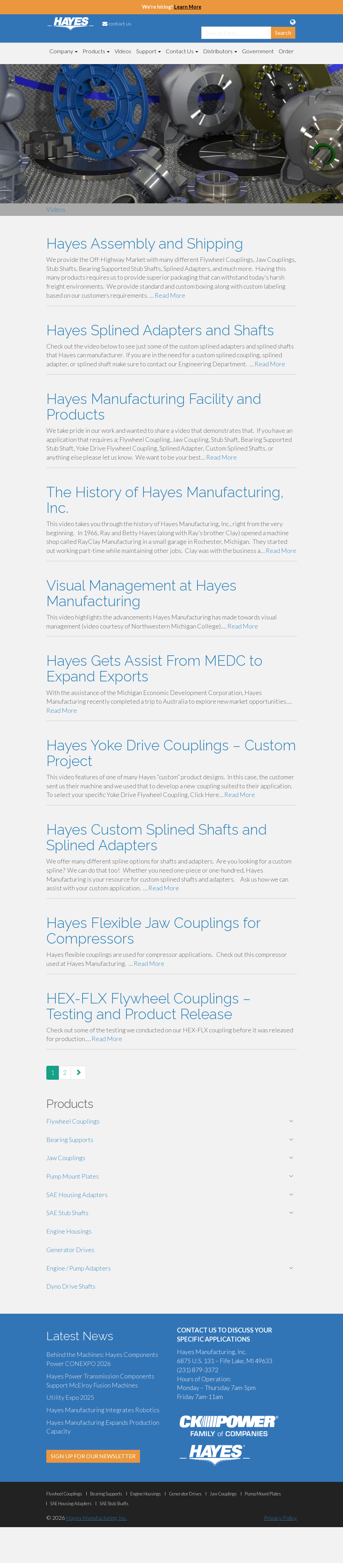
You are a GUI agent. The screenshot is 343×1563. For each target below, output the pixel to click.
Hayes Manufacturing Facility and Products (153, 406)
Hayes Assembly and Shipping (144, 243)
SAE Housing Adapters (77, 1194)
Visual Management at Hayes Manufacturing (141, 593)
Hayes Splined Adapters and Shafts (160, 330)
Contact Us (182, 51)
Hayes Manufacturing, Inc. (96, 1517)
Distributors (220, 51)
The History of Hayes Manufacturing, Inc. (165, 500)
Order (286, 51)
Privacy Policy (280, 1517)
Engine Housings (69, 1231)
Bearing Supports (69, 1139)
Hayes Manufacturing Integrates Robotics (102, 1410)
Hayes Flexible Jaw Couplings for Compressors (153, 930)
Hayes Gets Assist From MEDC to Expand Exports (154, 668)
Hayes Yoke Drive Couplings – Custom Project (171, 753)
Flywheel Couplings (73, 1121)
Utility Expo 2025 (70, 1397)
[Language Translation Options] (292, 22)
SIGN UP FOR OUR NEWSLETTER (93, 1456)
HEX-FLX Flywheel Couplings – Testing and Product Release (148, 1006)
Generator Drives (70, 1249)
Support (148, 51)
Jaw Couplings (65, 1158)
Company (63, 51)
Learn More (187, 7)
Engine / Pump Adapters (78, 1268)
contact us (116, 23)
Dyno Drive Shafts (70, 1286)
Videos (123, 51)
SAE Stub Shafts (67, 1213)
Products (96, 51)
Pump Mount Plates (72, 1176)
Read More (170, 295)
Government (258, 51)
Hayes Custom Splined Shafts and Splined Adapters (156, 837)
